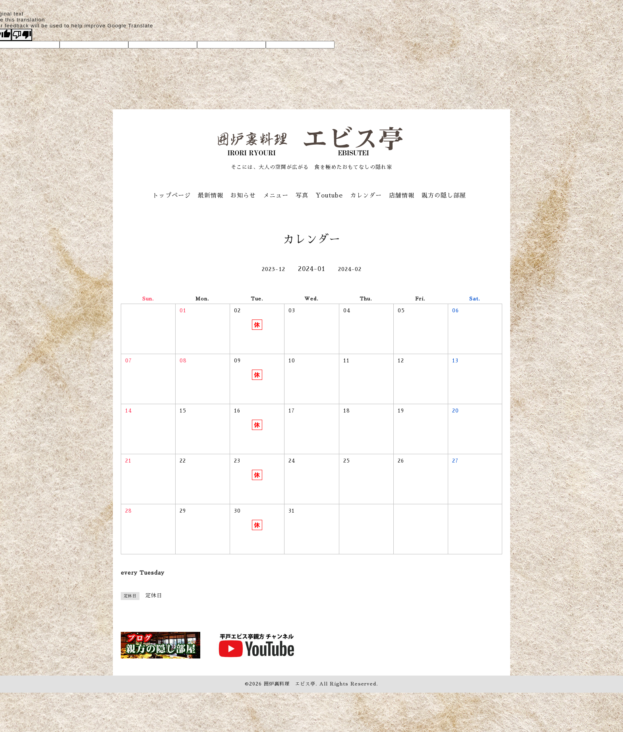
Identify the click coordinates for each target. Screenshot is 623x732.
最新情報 (210, 195)
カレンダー (366, 195)
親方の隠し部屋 (444, 195)
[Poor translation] (22, 35)
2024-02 (350, 269)
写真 (302, 195)
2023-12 (273, 269)
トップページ (172, 195)
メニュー (275, 195)
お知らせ (243, 195)
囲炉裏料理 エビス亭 (289, 684)
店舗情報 (401, 195)
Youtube (329, 195)
